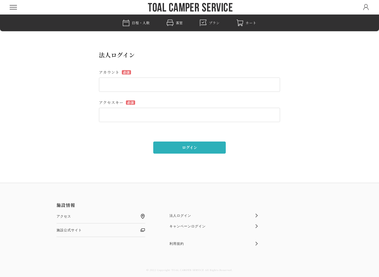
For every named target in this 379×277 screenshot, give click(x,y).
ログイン (189, 147)
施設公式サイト (101, 230)
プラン (210, 23)
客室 (175, 23)
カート (246, 23)
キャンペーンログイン (213, 226)
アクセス (101, 216)
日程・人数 (136, 23)
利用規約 (213, 243)
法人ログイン (213, 215)
